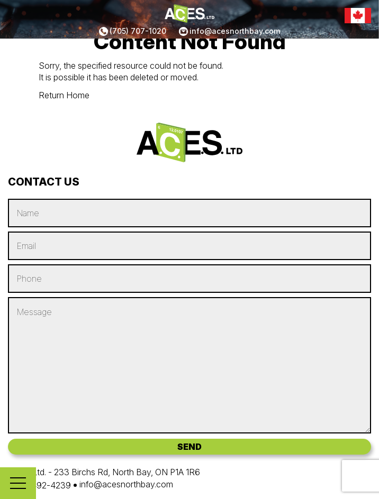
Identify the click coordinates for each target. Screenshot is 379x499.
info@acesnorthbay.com (235, 30)
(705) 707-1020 (138, 30)
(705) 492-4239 (39, 485)
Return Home (64, 95)
